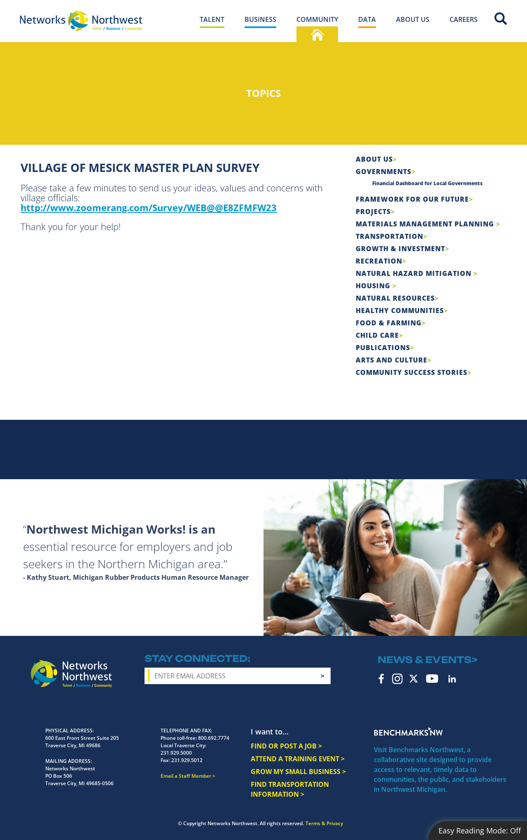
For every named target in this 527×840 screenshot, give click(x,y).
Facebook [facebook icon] (381, 678)
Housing (374, 285)
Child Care (377, 335)
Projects (373, 211)
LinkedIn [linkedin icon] (452, 678)
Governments (383, 171)
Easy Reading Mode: (479, 830)
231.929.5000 (176, 752)
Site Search (501, 18)
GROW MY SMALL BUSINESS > (298, 771)
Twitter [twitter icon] (413, 678)
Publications (383, 347)
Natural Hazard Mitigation (414, 273)
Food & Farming (389, 322)
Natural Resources (395, 298)
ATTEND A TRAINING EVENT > (298, 758)
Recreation (379, 261)
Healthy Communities (400, 310)
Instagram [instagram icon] (397, 678)
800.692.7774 (213, 737)
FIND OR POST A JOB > (286, 746)
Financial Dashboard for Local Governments (427, 183)
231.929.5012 (187, 760)
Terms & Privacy (324, 823)
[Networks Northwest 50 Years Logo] (81, 20)
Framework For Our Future (412, 199)
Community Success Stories (411, 372)
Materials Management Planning (426, 223)
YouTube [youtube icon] (432, 678)
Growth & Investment (400, 248)
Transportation (389, 236)
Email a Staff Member (186, 775)
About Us (374, 159)
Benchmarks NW (408, 731)
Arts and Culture (391, 360)
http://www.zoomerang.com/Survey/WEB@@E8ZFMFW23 (149, 207)
